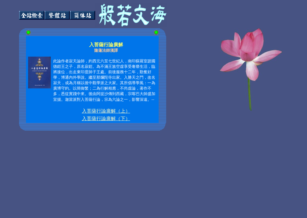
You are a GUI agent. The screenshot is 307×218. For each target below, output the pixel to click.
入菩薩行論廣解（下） (106, 118)
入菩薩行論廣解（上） (106, 111)
